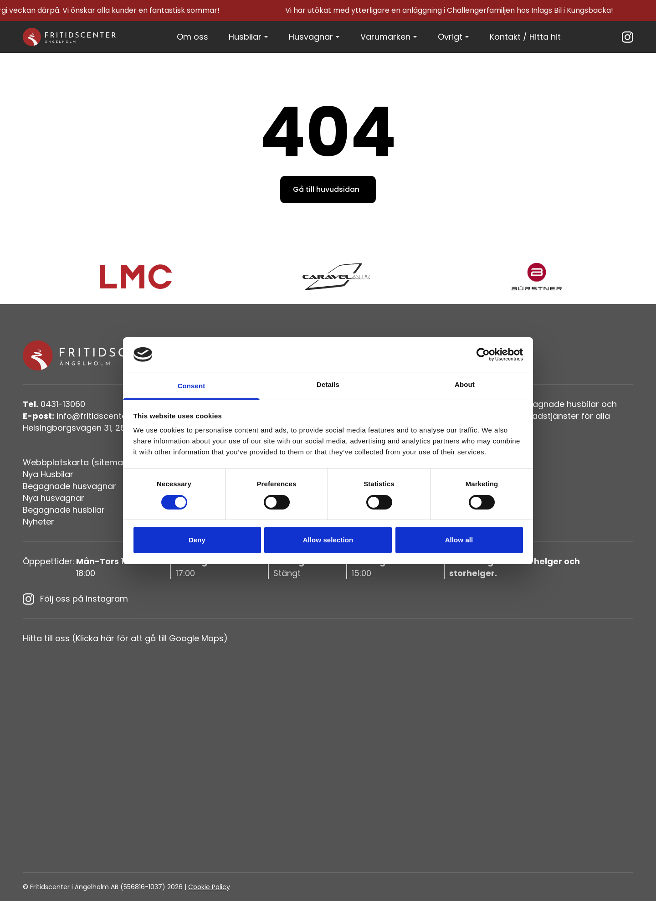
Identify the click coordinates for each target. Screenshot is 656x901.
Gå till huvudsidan (326, 189)
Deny (197, 540)
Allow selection (328, 540)
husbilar (583, 404)
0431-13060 (54, 404)
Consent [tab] (191, 386)
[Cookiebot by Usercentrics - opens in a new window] (483, 354)
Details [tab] (328, 384)
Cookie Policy (209, 886)
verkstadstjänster (543, 416)
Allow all (459, 540)
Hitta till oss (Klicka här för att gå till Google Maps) (125, 638)
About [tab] (465, 384)
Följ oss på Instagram (75, 599)
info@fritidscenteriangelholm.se (104, 416)
